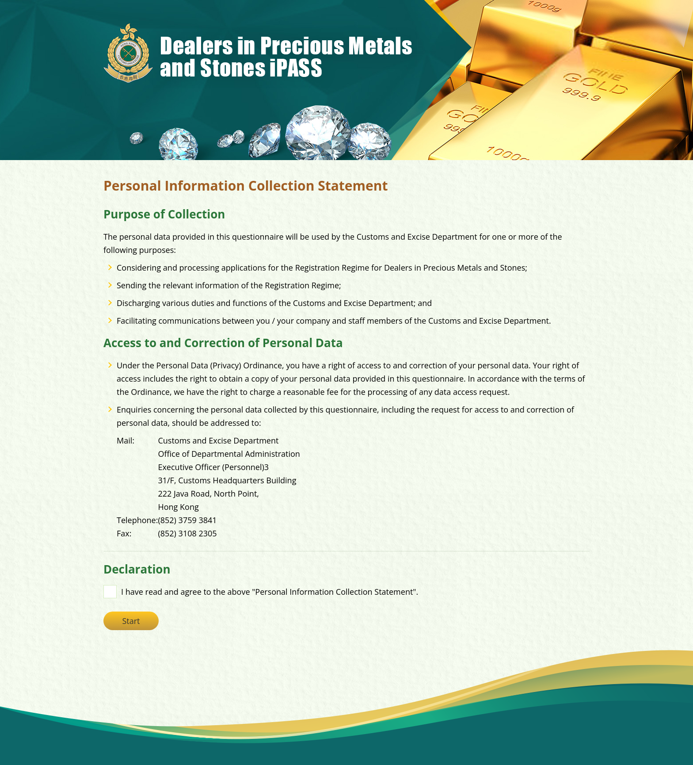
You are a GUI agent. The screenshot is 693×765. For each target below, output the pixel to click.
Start (131, 621)
